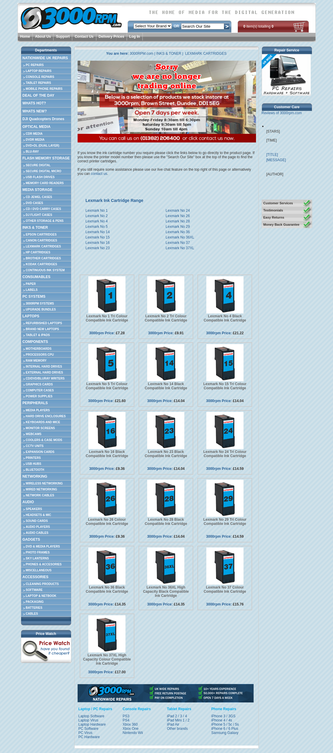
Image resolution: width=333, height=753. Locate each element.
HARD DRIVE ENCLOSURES (46, 416)
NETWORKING (35, 476)
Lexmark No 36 (178, 232)
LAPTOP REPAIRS (39, 71)
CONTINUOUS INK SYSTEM (45, 270)
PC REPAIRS (35, 65)
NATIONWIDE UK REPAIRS (45, 58)
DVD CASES (34, 203)
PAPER (31, 283)
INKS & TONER (35, 227)
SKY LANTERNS (37, 558)
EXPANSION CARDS (40, 452)
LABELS (32, 289)
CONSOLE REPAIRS (40, 77)
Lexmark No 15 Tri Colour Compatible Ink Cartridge (224, 386)
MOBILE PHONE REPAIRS (44, 88)
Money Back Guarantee (281, 224)
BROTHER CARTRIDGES (43, 258)
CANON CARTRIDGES (41, 240)
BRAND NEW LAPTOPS (42, 329)
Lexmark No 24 (178, 210)
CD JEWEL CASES (39, 197)
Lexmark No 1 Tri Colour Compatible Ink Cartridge (107, 318)
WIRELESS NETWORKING (44, 483)
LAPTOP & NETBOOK (41, 595)
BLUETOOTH (35, 469)
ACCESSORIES (35, 577)
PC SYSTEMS (34, 296)
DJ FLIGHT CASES (39, 215)
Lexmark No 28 (178, 221)
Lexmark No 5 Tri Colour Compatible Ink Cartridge (107, 386)
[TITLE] (272, 155)
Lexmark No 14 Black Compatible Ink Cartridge (166, 386)
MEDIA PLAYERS (38, 410)
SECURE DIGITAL (38, 165)
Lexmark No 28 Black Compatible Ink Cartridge (166, 521)
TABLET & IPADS (38, 335)
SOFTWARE (34, 590)
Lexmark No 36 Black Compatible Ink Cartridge (107, 589)
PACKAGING (35, 601)
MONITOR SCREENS (40, 428)
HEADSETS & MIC (38, 515)
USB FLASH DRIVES (40, 177)
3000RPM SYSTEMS (40, 303)
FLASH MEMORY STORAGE (46, 158)
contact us (99, 174)
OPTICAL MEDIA (37, 127)
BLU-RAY (32, 151)
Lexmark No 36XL (180, 237)
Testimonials (273, 210)
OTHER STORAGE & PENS (45, 220)
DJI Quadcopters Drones (44, 119)
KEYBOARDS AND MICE (43, 422)
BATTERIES (34, 607)
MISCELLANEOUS (39, 570)
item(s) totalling (259, 26)
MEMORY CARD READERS (45, 183)
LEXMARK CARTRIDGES (43, 246)
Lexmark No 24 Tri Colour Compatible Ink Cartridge (224, 454)
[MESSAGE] (276, 160)
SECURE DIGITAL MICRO (44, 171)
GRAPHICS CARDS (39, 384)
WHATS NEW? (35, 111)
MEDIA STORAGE (38, 190)
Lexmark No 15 (98, 237)
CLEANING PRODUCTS (42, 584)
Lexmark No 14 (98, 232)
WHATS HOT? (34, 103)
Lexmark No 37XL (180, 248)
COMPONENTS (35, 342)
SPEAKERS (34, 509)
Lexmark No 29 (178, 227)
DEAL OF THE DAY (38, 95)
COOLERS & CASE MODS (44, 440)
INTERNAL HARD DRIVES (44, 366)
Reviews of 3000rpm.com (282, 113)
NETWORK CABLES (40, 495)
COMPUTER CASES (40, 390)
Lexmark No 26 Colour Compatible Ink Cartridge (107, 521)
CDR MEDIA (34, 133)
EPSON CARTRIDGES (41, 234)
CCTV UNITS (35, 446)
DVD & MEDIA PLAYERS (43, 546)
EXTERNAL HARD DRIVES (44, 372)
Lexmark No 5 (97, 227)
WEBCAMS (34, 434)
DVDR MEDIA (35, 139)
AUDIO (28, 502)
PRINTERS (33, 457)
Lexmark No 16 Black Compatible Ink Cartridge (107, 454)
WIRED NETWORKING (41, 489)
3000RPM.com (141, 53)
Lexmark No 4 (97, 221)
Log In (134, 36)
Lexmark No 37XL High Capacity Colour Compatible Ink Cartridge (107, 659)
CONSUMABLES (37, 277)
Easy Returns (273, 217)
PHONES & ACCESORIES (44, 564)
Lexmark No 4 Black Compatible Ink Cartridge (225, 318)
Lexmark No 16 (98, 243)
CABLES (32, 613)
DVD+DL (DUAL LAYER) (42, 145)
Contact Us (84, 36)
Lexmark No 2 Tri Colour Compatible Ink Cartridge (166, 318)
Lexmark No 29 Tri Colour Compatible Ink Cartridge (224, 521)
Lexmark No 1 (97, 210)
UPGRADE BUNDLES (41, 309)
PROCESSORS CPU (40, 354)
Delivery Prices (111, 36)
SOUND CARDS (37, 521)
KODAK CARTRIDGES (41, 264)
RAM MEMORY (36, 360)
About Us (43, 36)
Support (63, 36)
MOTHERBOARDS (39, 348)
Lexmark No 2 (97, 216)
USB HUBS (33, 463)
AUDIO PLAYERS (38, 526)
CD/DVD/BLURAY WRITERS (45, 378)
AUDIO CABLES (37, 532)
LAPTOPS (31, 316)
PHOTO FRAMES (38, 552)
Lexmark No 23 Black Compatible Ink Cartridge (166, 454)
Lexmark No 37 (178, 243)
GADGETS (31, 539)
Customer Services (278, 203)
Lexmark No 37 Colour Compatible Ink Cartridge (225, 589)
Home (25, 36)
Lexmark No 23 (98, 248)
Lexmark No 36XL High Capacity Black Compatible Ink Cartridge (166, 591)
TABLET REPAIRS (38, 82)
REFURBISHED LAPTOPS (44, 323)
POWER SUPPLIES (39, 396)
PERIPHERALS (35, 403)
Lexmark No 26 (178, 216)
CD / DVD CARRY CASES (43, 209)
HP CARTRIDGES (38, 252)
